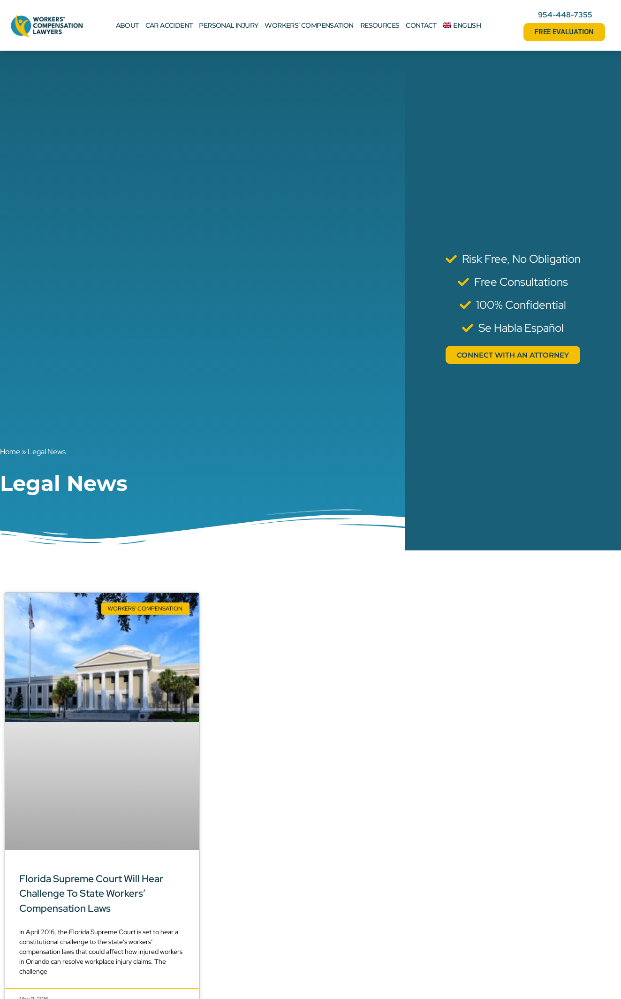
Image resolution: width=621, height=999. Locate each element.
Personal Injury (228, 25)
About (127, 25)
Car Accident (169, 25)
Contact (421, 25)
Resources (380, 25)
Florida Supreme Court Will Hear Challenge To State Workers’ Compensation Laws (91, 893)
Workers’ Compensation (309, 25)
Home (10, 452)
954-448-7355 (565, 15)
